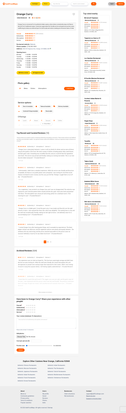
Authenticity (21, 307)
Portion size (21, 345)
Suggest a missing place (93, 398)
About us (23, 394)
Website (33, 44)
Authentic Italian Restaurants (26, 374)
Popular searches (26, 403)
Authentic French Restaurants (27, 377)
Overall (19, 305)
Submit (20, 350)
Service (19, 312)
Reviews (45, 398)
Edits (44, 403)
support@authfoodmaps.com (95, 394)
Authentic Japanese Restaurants (27, 371)
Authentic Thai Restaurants (56, 368)
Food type (35, 3)
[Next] (51, 241)
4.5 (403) (36, 17)
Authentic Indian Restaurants (56, 365)
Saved (44, 396)
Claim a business (69, 394)
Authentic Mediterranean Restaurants (59, 374)
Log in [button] (112, 3)
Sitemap (49, 407)
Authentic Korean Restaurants (27, 381)
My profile (45, 394)
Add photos (20, 333)
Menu (26, 88)
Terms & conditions (26, 400)
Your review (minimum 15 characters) (29, 316)
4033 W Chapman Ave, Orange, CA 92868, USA (37, 49)
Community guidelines (27, 396)
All (20, 88)
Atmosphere (42, 88)
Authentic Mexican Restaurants (27, 368)
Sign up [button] (120, 3)
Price (45, 3)
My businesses (69, 396)
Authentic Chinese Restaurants (27, 365)
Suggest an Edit (38, 72)
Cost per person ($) (23, 341)
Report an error (90, 396)
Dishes (33, 88)
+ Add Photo (69, 88)
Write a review (23, 72)
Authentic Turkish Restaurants (57, 371)
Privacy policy (25, 398)
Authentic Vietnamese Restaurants (58, 377)
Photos (44, 400)
